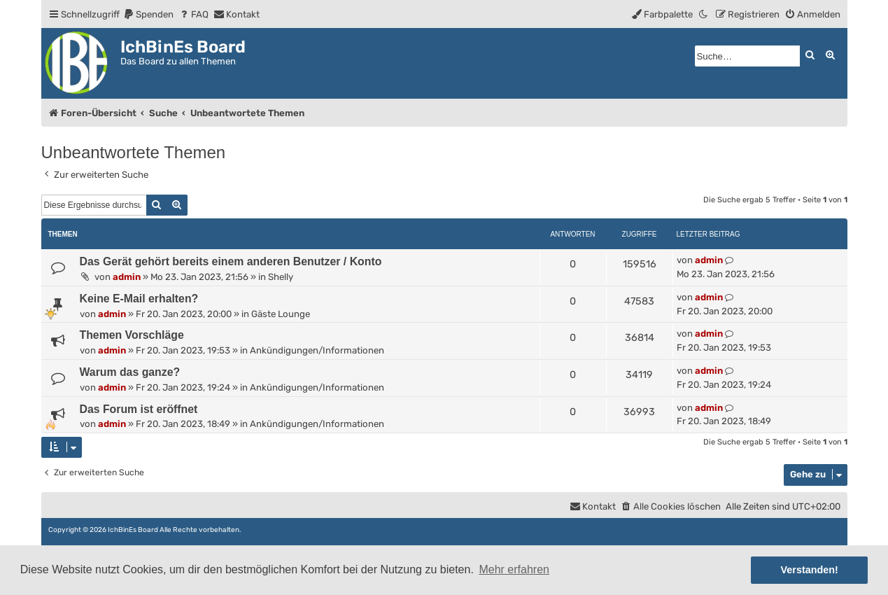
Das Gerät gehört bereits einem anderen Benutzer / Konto (231, 261)
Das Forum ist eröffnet (139, 409)
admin (127, 277)
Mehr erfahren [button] (514, 569)
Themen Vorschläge (132, 335)
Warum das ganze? (130, 372)
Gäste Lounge (280, 314)
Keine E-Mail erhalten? (139, 298)
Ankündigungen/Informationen (317, 350)
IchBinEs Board (133, 530)
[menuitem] (148, 14)
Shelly (280, 277)
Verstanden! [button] (809, 569)
